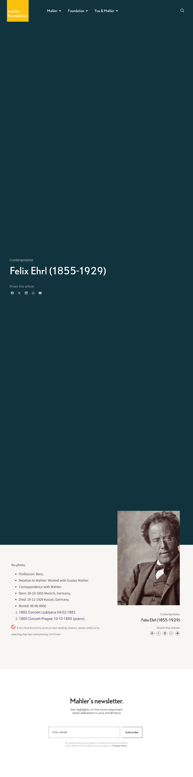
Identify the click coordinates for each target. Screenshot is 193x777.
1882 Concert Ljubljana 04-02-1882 (47, 612)
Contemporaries (21, 260)
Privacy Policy (120, 746)
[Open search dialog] (182, 11)
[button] (12, 293)
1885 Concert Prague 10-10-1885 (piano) (52, 619)
